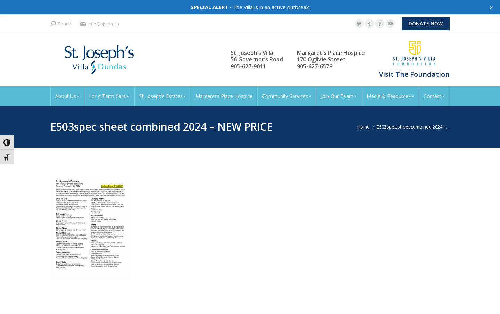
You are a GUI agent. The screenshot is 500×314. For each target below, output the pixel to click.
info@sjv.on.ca (99, 23)
